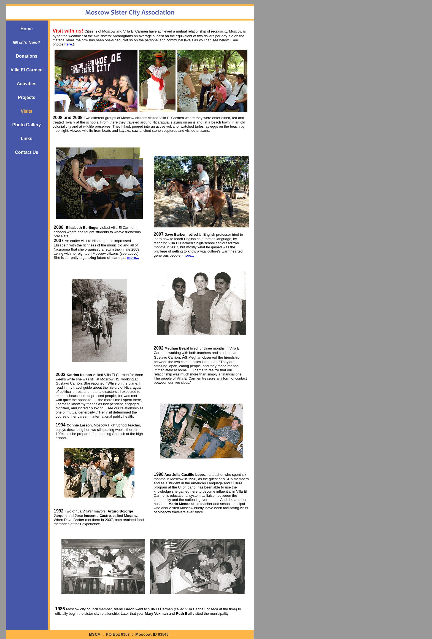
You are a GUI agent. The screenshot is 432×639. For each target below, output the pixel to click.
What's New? (26, 42)
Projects (26, 97)
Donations (26, 56)
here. (68, 44)
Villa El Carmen (26, 70)
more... (188, 255)
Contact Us (26, 152)
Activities (26, 83)
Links (27, 138)
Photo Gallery (26, 124)
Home (26, 28)
